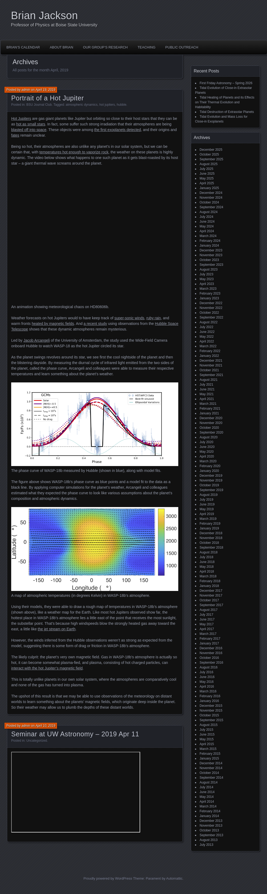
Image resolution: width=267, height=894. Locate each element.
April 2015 (207, 744)
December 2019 (211, 475)
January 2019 (209, 528)
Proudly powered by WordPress (107, 878)
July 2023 (206, 274)
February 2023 (210, 293)
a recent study (95, 323)
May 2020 (207, 452)
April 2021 (207, 399)
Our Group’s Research (105, 47)
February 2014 (210, 811)
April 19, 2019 (45, 90)
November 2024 (211, 197)
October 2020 (209, 428)
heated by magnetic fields (53, 323)
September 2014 (211, 777)
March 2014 (208, 806)
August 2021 (208, 380)
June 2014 (207, 792)
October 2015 (209, 715)
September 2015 (211, 720)
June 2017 (207, 619)
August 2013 (208, 840)
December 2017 (211, 591)
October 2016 (209, 658)
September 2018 (211, 547)
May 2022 (207, 336)
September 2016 (211, 662)
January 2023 (209, 298)
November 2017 (211, 595)
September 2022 (211, 317)
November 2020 (211, 423)
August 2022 (208, 322)
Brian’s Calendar (23, 47)
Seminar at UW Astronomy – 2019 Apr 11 (75, 734)
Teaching (146, 47)
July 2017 (206, 615)
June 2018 (207, 562)
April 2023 (207, 284)
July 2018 (206, 557)
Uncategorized (36, 740)
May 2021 (207, 394)
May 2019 (207, 509)
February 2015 (210, 754)
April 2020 (207, 456)
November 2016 (211, 653)
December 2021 (211, 360)
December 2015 (211, 706)
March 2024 (208, 236)
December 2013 (211, 821)
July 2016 (206, 672)
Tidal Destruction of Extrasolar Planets (227, 112)
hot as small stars (30, 124)
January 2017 (209, 643)
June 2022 (207, 332)
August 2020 (208, 437)
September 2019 (211, 490)
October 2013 (209, 830)
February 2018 (210, 581)
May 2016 (207, 682)
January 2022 (209, 356)
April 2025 (207, 183)
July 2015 (206, 730)
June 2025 (207, 173)
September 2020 (211, 432)
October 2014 (209, 773)
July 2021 (206, 384)
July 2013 (206, 845)
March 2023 (208, 289)
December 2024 (211, 193)
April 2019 (207, 514)
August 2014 (208, 782)
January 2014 (209, 816)
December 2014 (211, 763)
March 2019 (208, 519)
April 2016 (207, 686)
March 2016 (208, 691)
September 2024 (211, 207)
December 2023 (211, 250)
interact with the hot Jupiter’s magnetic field (47, 668)
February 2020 (210, 466)
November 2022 (211, 308)
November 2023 (211, 255)
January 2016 (209, 701)
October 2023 (209, 260)
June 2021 (207, 389)
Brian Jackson (44, 15)
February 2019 (210, 523)
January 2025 (209, 188)
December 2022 (211, 303)
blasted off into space (28, 130)
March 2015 (208, 749)
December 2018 (211, 533)
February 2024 (210, 241)
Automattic (174, 878)
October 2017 (209, 600)
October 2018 (209, 543)
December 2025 (211, 150)
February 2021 (210, 408)
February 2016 (210, 696)
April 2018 (207, 571)
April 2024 (207, 231)
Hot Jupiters (21, 118)
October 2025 (209, 154)
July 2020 (206, 442)
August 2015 (208, 725)
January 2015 (209, 758)
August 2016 (208, 667)
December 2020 (211, 418)
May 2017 (207, 624)
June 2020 (207, 447)
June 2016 (207, 677)
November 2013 (211, 825)
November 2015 (211, 710)
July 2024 (206, 217)
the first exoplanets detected (117, 130)
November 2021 (211, 365)
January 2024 (209, 245)
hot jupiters (107, 105)
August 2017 (208, 610)
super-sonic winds (129, 318)
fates (15, 135)
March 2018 (208, 576)
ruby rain (153, 318)
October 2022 (209, 313)
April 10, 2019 (45, 726)
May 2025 (207, 178)
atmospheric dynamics (82, 105)
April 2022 (207, 341)
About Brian (61, 47)
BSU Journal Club (39, 105)
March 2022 (208, 346)
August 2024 (208, 212)
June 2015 (207, 734)
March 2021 (208, 404)
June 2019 (207, 504)
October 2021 (209, 370)
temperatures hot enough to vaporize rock (73, 152)
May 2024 (207, 226)
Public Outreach (181, 47)
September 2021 (211, 375)
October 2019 (209, 485)
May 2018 (207, 567)
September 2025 (211, 159)
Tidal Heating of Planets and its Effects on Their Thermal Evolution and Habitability (224, 102)
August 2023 (208, 269)
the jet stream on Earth (57, 629)
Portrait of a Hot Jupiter (47, 98)
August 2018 (208, 552)
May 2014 (207, 797)
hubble (121, 105)
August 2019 (208, 495)
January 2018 (209, 586)
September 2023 (211, 265)
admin (26, 90)
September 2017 (211, 605)
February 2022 (210, 351)
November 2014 (211, 768)
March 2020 (208, 461)
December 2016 (211, 648)
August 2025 (208, 164)
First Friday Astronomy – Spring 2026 (226, 83)
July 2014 (206, 787)
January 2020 (209, 471)
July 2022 (206, 327)
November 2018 (211, 538)
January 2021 (209, 413)
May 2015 (207, 739)
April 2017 (207, 629)
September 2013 (211, 835)
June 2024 (207, 221)
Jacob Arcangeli (36, 340)
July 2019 (206, 499)
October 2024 (209, 202)
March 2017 (208, 634)
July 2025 (206, 169)
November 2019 (211, 480)
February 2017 (210, 638)
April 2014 (207, 801)
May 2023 (207, 279)
